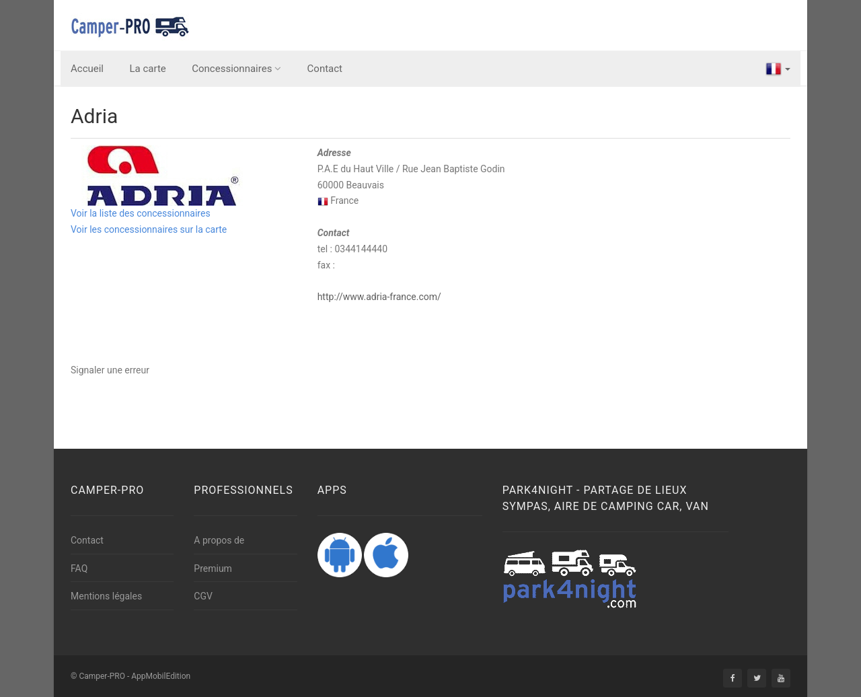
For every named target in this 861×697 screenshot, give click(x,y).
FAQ (79, 568)
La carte (148, 69)
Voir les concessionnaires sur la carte (149, 229)
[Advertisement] (552, 393)
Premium (213, 568)
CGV (203, 596)
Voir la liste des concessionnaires (141, 213)
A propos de (219, 540)
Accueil (87, 69)
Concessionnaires (236, 69)
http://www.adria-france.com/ (379, 296)
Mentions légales (106, 596)
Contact (324, 69)
